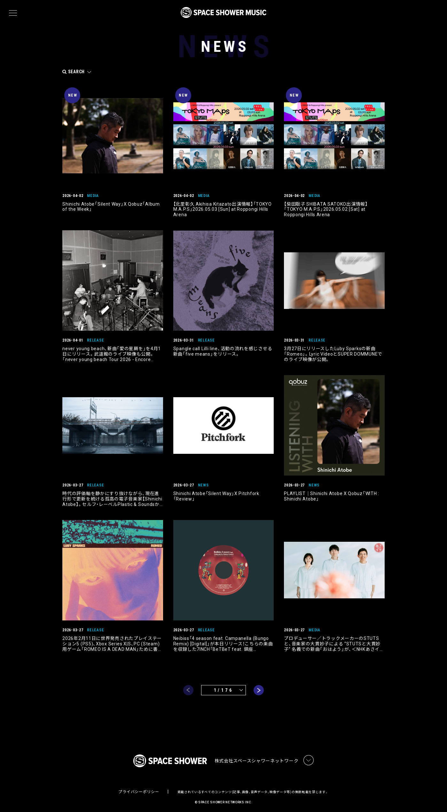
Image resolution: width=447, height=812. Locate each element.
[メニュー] (13, 13)
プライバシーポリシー (138, 788)
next (259, 686)
